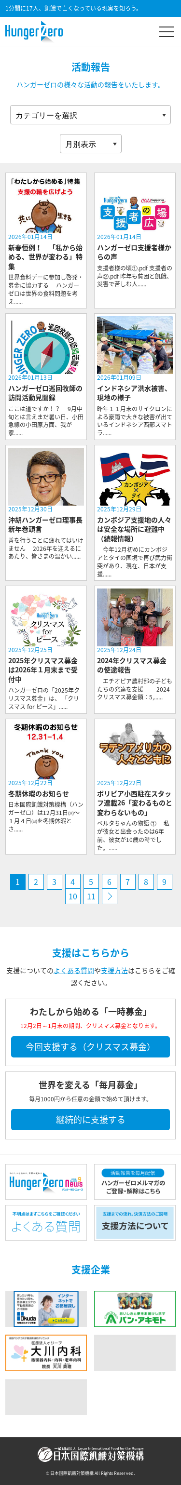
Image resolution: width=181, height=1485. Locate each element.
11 (91, 896)
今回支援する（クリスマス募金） (90, 1046)
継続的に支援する (90, 1119)
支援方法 (114, 970)
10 (73, 896)
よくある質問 (74, 970)
